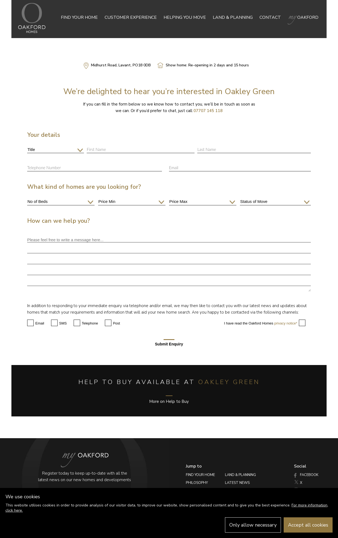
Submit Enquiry (169, 342)
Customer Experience (131, 17)
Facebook (306, 474)
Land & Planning (233, 17)
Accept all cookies (308, 525)
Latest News (237, 482)
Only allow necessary (253, 525)
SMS (63, 323)
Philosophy (197, 482)
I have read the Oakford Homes (260, 323)
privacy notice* (285, 323)
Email (39, 323)
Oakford (303, 17)
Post (116, 323)
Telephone (90, 323)
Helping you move (185, 17)
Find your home (79, 17)
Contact (270, 17)
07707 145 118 (208, 110)
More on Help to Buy (169, 399)
